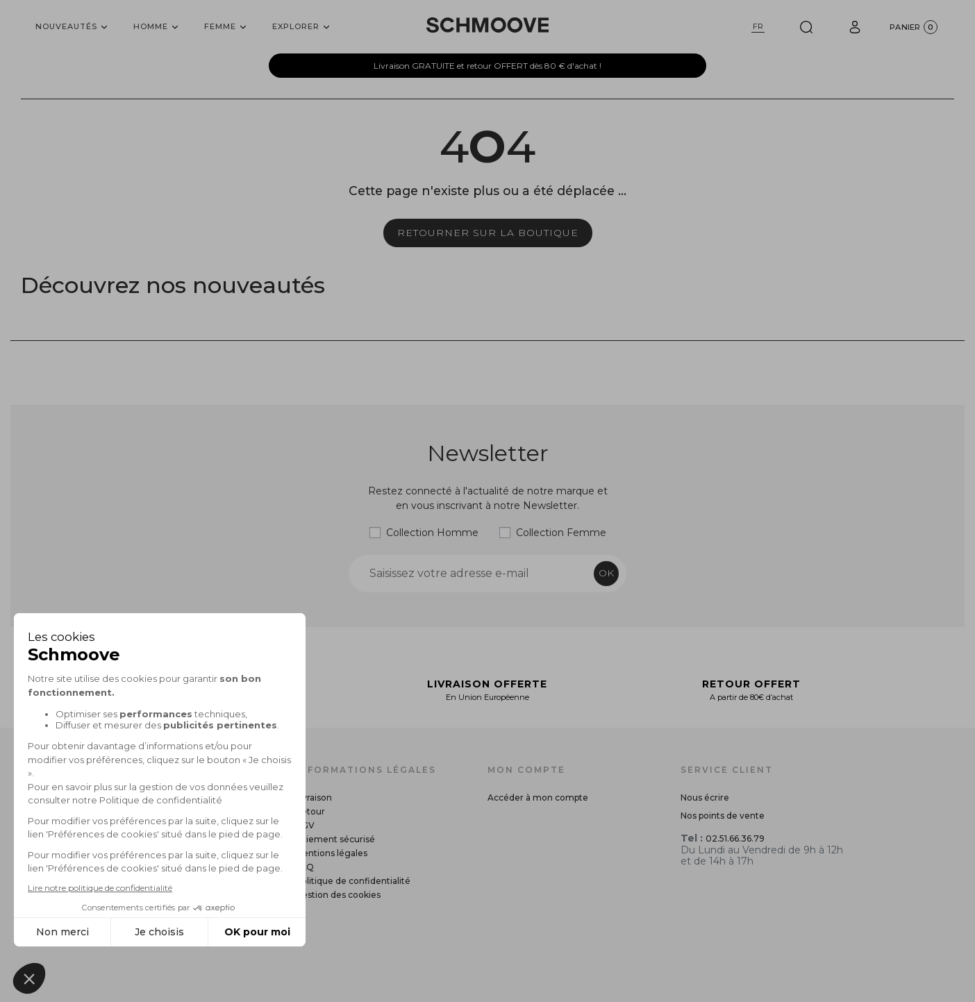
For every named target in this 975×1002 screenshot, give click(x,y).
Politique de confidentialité (352, 881)
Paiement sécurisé (335, 839)
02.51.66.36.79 (735, 838)
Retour (310, 811)
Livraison (313, 797)
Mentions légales (331, 853)
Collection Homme (432, 532)
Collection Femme (561, 532)
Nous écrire (705, 797)
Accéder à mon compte (538, 797)
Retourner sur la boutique (487, 232)
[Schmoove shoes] (487, 25)
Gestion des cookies (338, 895)
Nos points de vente (723, 815)
